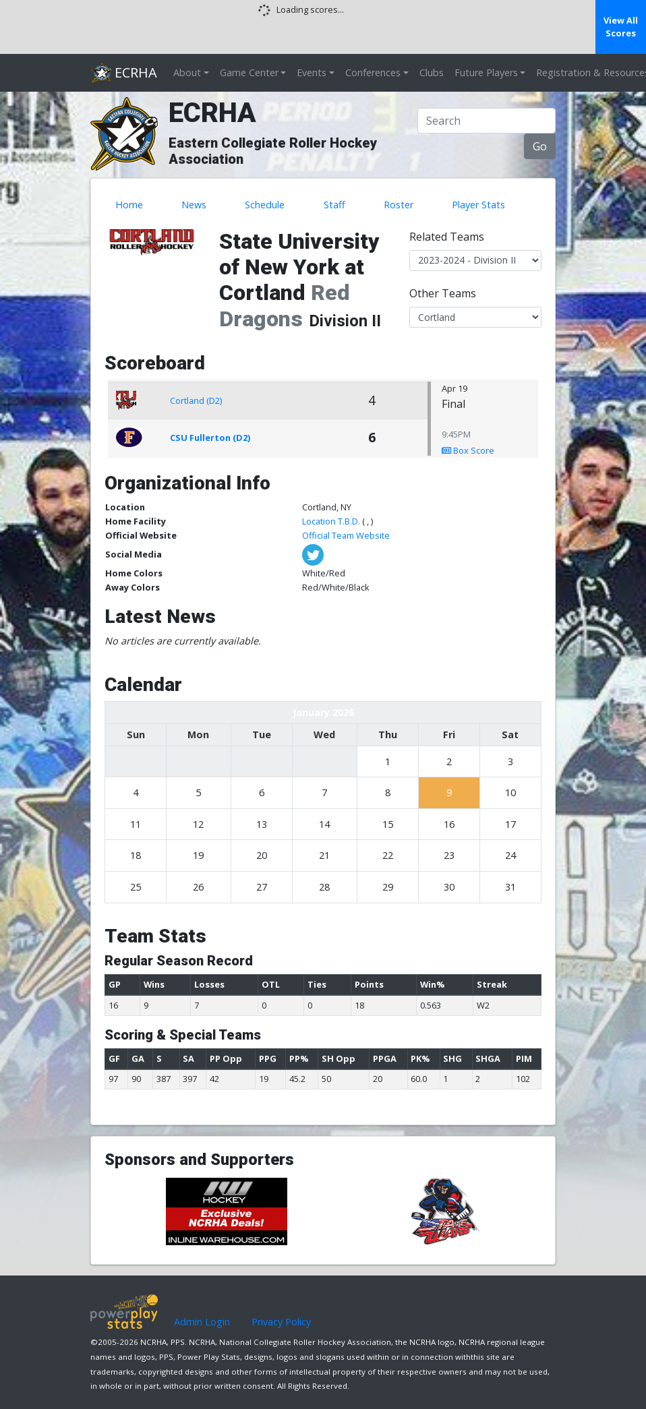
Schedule (265, 204)
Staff (334, 204)
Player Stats (478, 204)
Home (129, 204)
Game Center (249, 72)
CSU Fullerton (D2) (210, 437)
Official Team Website (346, 535)
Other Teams (442, 293)
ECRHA (124, 73)
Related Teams (446, 236)
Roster (398, 204)
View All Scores (621, 26)
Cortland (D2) (196, 400)
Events (311, 72)
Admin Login (202, 1321)
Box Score (468, 450)
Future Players (486, 72)
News (193, 204)
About (187, 72)
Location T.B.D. (331, 521)
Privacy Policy (281, 1321)
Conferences (373, 72)
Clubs (431, 72)
